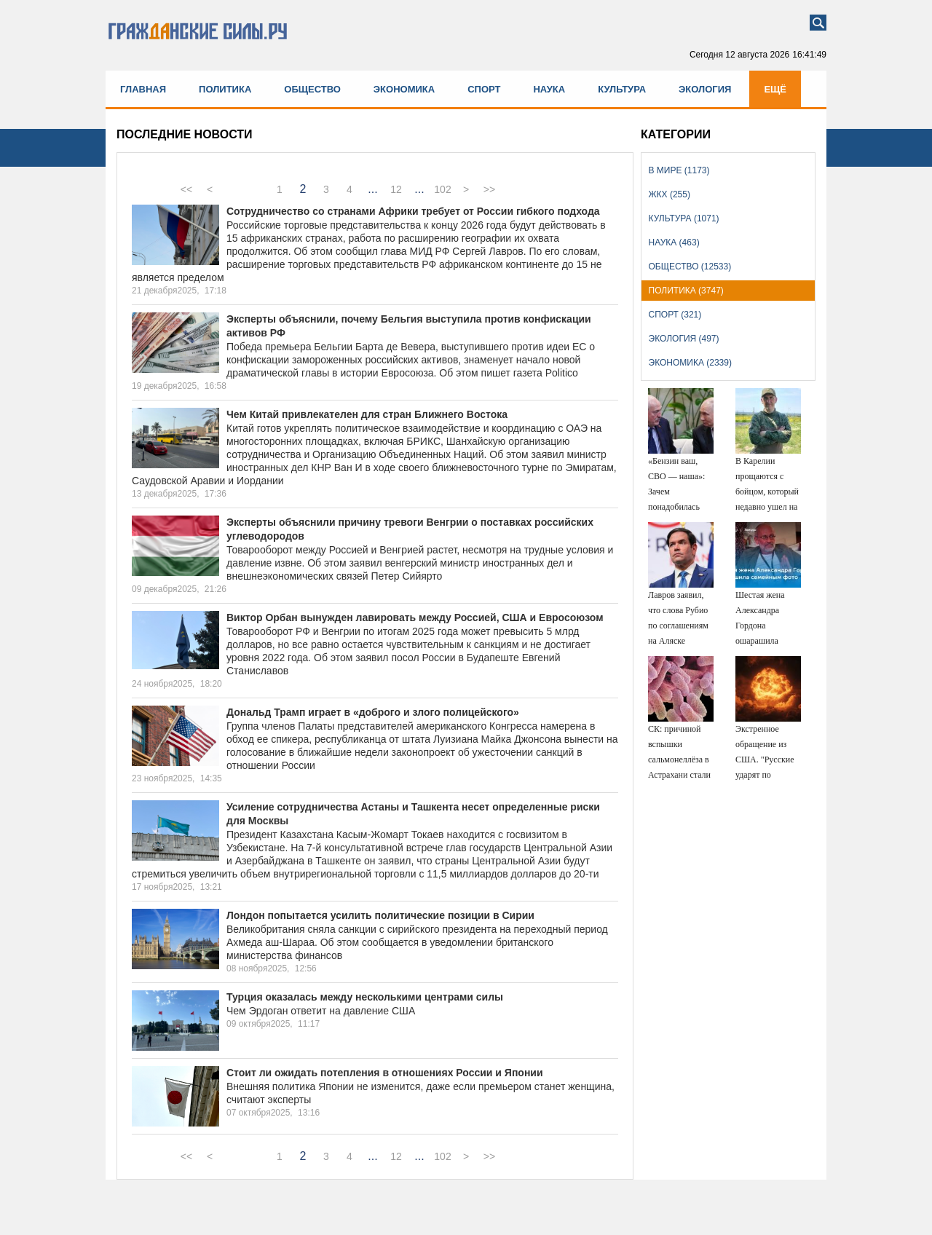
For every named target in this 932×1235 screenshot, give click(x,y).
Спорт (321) (675, 314)
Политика (225, 89)
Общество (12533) (690, 266)
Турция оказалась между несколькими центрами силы (364, 997)
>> (489, 189)
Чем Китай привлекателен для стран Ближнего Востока (367, 414)
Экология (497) (684, 339)
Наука (549, 89)
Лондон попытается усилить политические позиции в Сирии (380, 915)
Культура (622, 89)
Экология (705, 89)
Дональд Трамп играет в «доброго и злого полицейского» (372, 712)
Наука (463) (674, 242)
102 (442, 189)
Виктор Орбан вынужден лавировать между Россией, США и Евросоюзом (415, 617)
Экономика (404, 89)
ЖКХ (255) (669, 194)
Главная (143, 89)
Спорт (483, 89)
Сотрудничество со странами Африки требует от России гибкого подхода (413, 211)
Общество (312, 89)
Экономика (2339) (690, 363)
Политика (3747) (686, 290)
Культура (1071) (684, 218)
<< (186, 189)
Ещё (775, 89)
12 (396, 189)
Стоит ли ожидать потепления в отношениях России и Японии (384, 1072)
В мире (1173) (679, 170)
